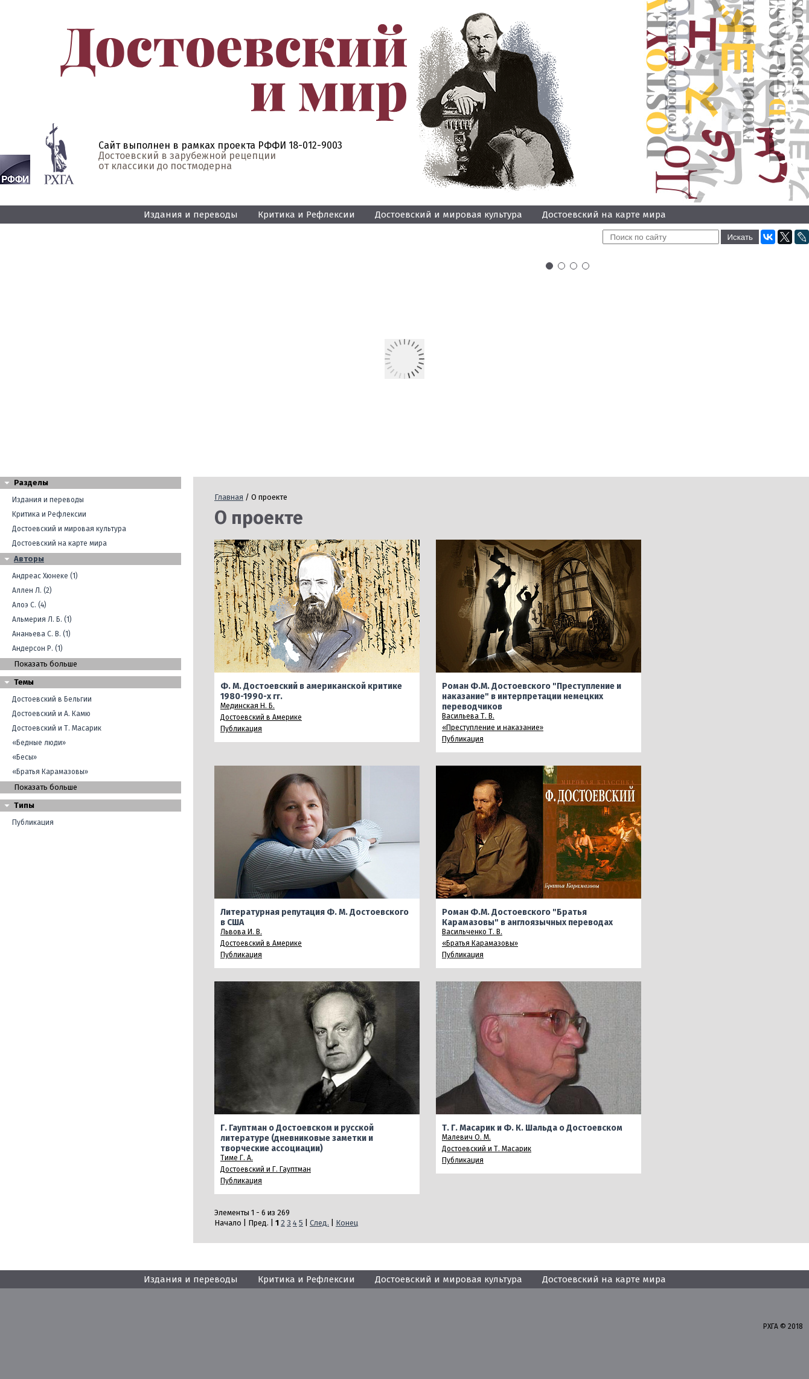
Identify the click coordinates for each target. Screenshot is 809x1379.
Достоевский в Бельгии (52, 699)
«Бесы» (24, 757)
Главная (228, 497)
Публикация (33, 822)
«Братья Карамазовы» (50, 771)
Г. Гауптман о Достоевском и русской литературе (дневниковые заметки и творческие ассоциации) (297, 1138)
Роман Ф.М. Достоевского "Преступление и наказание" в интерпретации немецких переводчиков (531, 696)
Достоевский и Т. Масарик (56, 728)
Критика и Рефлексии (306, 214)
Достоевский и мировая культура (448, 214)
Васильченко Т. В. (472, 932)
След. (319, 1222)
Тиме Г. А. (236, 1158)
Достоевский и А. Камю (51, 713)
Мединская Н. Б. (247, 706)
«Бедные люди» (39, 742)
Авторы (29, 558)
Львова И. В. (241, 932)
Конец (347, 1222)
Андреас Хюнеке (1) (45, 576)
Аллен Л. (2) (32, 590)
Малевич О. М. (466, 1137)
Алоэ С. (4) (29, 605)
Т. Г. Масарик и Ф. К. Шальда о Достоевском (532, 1128)
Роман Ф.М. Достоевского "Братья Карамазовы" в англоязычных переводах (527, 917)
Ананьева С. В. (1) (41, 634)
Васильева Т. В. (468, 716)
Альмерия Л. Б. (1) (42, 619)
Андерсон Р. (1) (37, 648)
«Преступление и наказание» (492, 727)
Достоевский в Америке (261, 717)
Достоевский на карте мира (604, 214)
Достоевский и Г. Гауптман (265, 1169)
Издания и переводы (191, 214)
